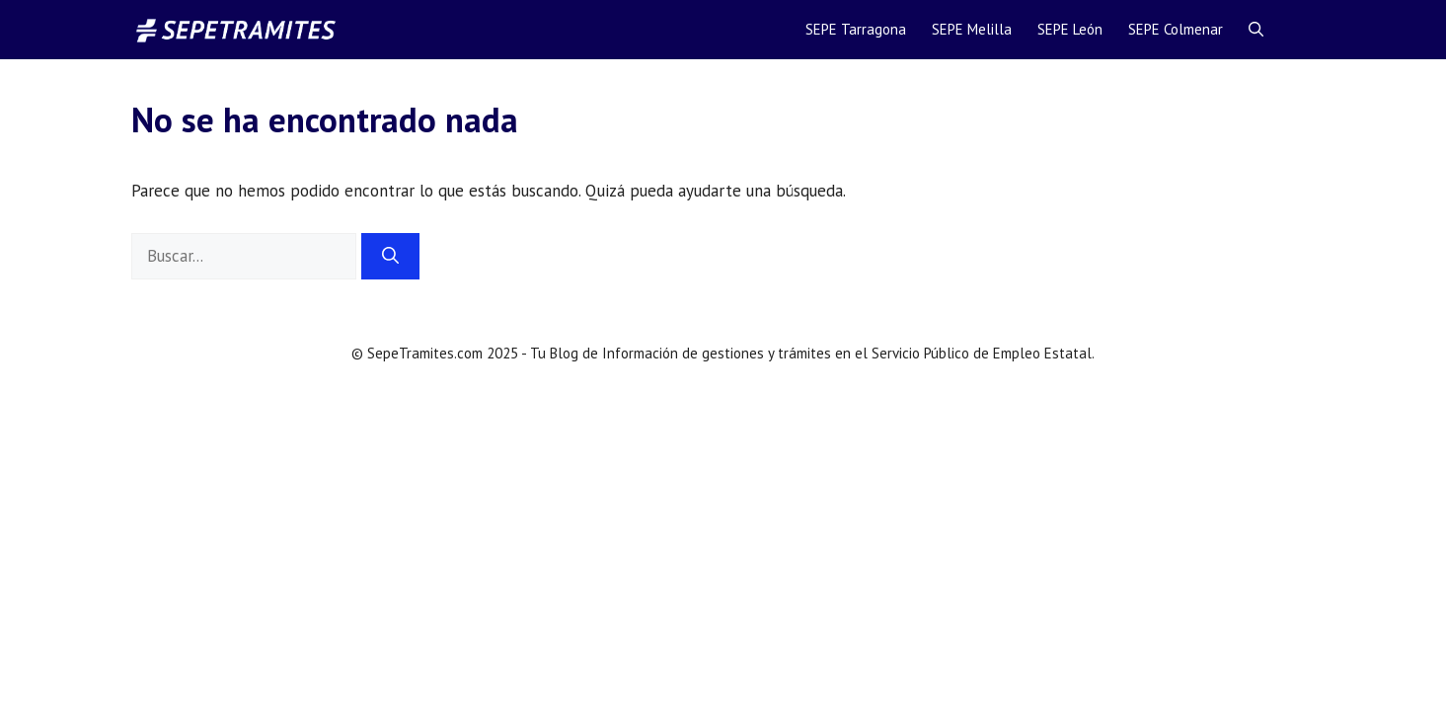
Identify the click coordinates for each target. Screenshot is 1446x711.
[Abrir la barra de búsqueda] (1256, 29)
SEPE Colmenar (1175, 29)
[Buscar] (390, 256)
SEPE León (1070, 29)
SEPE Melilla (972, 29)
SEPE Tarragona (855, 29)
